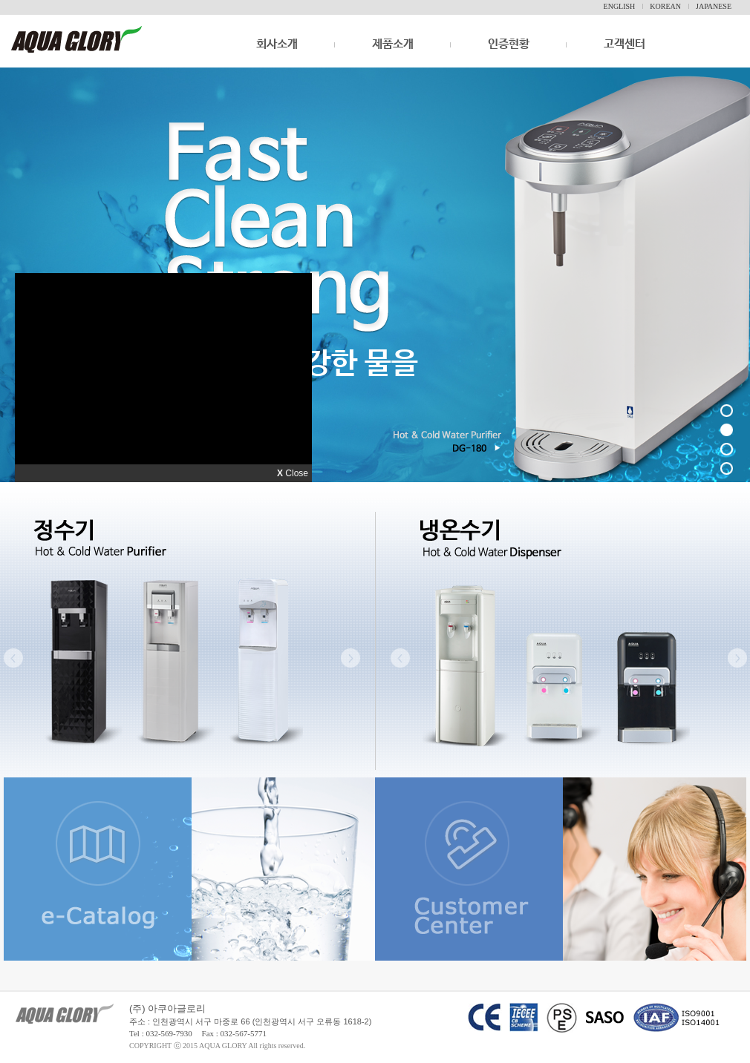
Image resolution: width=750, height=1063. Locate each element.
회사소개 (277, 54)
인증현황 (508, 44)
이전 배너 (33, 264)
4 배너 (728, 470)
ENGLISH (620, 6)
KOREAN (665, 6)
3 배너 (728, 451)
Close (292, 473)
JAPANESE (713, 6)
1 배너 (728, 412)
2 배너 (730, 432)
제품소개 (393, 44)
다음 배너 (716, 264)
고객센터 (624, 44)
